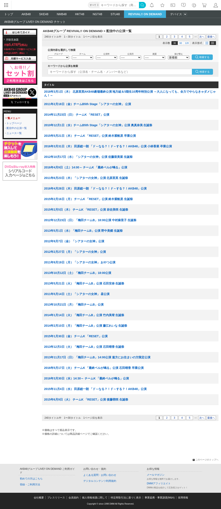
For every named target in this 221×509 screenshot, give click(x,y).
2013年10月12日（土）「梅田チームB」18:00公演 (77, 273)
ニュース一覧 (14, 133)
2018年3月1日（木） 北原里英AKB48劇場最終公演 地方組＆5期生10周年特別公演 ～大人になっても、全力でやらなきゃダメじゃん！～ (130, 93)
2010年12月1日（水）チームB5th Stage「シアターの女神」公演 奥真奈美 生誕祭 (98, 125)
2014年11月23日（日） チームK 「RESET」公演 (76, 114)
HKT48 (79, 14)
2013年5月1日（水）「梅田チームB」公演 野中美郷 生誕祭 (83, 230)
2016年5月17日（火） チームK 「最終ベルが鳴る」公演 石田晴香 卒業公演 (94, 368)
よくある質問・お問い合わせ (99, 475)
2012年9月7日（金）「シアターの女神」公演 (74, 241)
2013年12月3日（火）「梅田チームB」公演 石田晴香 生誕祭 (84, 346)
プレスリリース (56, 497)
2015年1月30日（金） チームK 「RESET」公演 (76, 336)
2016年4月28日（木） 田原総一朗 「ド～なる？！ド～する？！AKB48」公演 (95, 188)
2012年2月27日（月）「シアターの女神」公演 (75, 251)
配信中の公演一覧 (17, 128)
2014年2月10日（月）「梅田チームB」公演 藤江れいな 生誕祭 (85, 325)
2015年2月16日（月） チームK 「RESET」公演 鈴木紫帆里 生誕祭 (88, 199)
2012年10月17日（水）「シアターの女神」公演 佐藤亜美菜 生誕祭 (88, 156)
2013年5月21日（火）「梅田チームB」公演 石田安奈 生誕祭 (84, 283)
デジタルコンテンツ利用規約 (99, 480)
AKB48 (26, 14)
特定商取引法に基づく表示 (126, 497)
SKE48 (44, 14)
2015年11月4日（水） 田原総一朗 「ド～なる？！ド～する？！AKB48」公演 (95, 389)
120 (187, 43)
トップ (8, 14)
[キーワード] (119, 5)
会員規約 (74, 497)
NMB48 (62, 14)
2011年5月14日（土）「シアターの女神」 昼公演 (76, 294)
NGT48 (97, 14)
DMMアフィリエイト (159, 483)
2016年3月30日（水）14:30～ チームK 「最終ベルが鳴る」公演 (86, 378)
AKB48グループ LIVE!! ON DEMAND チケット (35, 21)
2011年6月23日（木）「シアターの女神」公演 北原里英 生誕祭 (86, 178)
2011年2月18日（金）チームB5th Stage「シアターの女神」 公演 (87, 104)
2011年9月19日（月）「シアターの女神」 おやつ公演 (79, 262)
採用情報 (183, 497)
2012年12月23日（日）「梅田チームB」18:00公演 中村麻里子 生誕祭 (90, 220)
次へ (201, 36)
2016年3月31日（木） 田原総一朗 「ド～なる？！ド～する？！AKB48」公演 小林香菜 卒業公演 (108, 146)
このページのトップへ (205, 459)
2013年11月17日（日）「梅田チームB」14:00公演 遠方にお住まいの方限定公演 (97, 357)
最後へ (211, 36)
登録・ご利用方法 (30, 484)
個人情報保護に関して (94, 497)
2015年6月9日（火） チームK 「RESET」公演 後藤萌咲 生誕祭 (86, 399)
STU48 (115, 14)
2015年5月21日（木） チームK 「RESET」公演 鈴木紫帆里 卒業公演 (90, 135)
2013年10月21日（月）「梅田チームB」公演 (74, 304)
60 (180, 43)
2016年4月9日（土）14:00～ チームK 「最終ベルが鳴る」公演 (85, 167)
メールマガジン (155, 474)
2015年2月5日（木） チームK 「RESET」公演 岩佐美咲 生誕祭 (86, 209)
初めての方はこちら (31, 478)
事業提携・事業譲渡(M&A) (160, 497)
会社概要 (39, 497)
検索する (204, 71)
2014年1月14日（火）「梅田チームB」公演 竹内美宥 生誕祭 (84, 315)
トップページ (14, 123)
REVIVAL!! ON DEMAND (145, 14)
